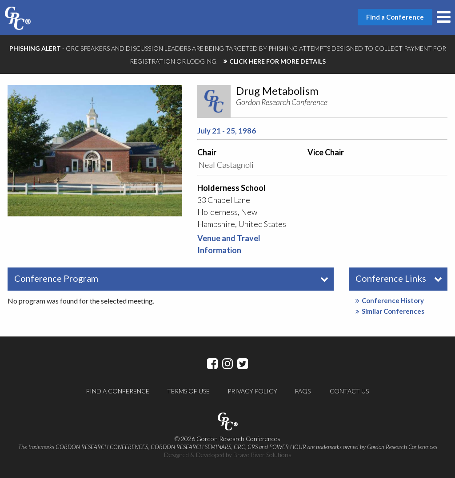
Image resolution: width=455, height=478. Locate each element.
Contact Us (349, 391)
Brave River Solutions (262, 454)
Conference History (389, 300)
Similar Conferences (389, 311)
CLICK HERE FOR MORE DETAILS (277, 61)
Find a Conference (117, 391)
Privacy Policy (252, 391)
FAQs (303, 391)
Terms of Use (188, 391)
